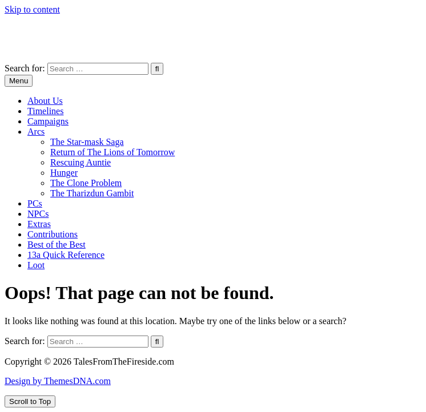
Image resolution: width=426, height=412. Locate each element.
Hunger (64, 172)
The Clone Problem (86, 183)
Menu (18, 80)
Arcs (36, 131)
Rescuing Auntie (80, 162)
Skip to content (32, 9)
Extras (39, 224)
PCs (34, 203)
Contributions (52, 234)
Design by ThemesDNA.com (58, 381)
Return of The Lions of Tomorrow (112, 152)
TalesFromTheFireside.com (55, 29)
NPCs (38, 214)
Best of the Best (56, 244)
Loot (36, 265)
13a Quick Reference (66, 255)
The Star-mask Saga (87, 142)
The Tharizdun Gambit (92, 193)
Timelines (45, 111)
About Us (45, 101)
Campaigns (48, 121)
